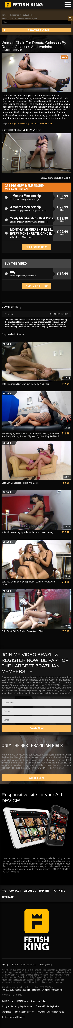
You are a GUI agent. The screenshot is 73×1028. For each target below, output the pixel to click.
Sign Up (5, 964)
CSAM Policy (22, 1001)
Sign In (15, 964)
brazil (49, 123)
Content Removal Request (13, 1017)
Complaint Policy (38, 1001)
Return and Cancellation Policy (50, 1012)
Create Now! (37, 728)
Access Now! (36, 777)
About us (30, 890)
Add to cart (34, 285)
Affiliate (8, 897)
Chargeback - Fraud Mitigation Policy (18, 1012)
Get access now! (36, 247)
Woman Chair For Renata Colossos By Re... (20, 19)
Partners (59, 890)
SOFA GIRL (27, 15)
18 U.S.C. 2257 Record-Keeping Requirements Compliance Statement (32, 989)
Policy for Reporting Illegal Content (17, 1006)
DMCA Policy (7, 1001)
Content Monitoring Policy (47, 1006)
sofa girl (12, 123)
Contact (15, 890)
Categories (14, 15)
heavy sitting (22, 123)
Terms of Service (28, 964)
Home (4, 15)
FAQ (4, 890)
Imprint (44, 890)
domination (40, 123)
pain (31, 123)
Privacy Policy (46, 964)
